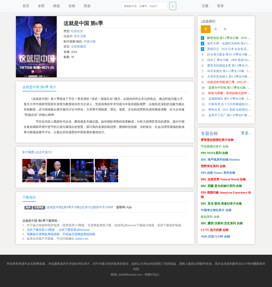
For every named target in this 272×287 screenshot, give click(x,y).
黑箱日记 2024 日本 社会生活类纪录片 (229, 49)
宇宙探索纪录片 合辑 (214, 146)
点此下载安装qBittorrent (74, 229)
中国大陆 (90, 41)
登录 (220, 6)
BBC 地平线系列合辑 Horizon (220, 159)
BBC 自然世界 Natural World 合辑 (223, 179)
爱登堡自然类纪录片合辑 (217, 139)
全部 (41, 6)
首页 (26, 6)
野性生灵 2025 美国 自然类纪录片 (227, 109)
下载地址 (29, 197)
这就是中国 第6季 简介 (39, 87)
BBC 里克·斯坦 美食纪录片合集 (221, 203)
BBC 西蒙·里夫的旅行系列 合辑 (221, 186)
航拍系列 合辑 (210, 216)
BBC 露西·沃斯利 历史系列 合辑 (222, 223)
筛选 (87, 6)
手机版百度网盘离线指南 (78, 234)
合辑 (71, 6)
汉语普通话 (78, 46)
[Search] (144, 6)
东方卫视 (80, 36)
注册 (205, 6)
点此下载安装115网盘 (41, 229)
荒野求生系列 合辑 (213, 166)
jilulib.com (81, 238)
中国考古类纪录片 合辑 (216, 210)
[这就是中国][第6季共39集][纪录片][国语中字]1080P (79, 207)
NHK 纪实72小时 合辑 (215, 236)
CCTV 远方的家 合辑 (214, 230)
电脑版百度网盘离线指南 (43, 234)
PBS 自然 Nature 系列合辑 (218, 172)
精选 (56, 6)
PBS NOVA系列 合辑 (214, 153)
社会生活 (77, 31)
